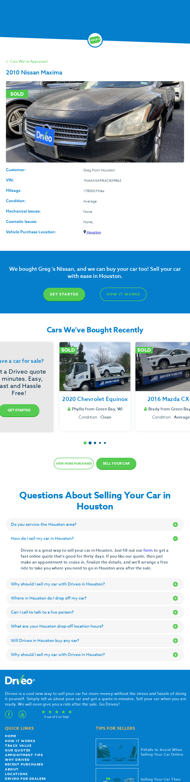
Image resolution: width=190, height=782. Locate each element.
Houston (92, 232)
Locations (16, 774)
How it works (20, 741)
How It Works (123, 294)
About (12, 769)
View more (74, 463)
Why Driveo (17, 759)
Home (10, 736)
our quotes (17, 750)
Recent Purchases (24, 764)
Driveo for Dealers (25, 778)
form (148, 550)
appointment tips (24, 755)
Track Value (18, 745)
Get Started (64, 294)
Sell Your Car (116, 463)
